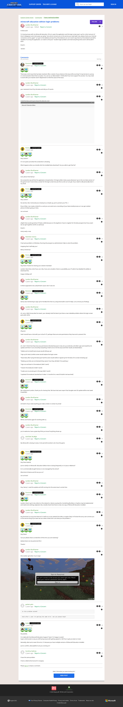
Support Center (35, 4)
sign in (26, 666)
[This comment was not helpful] (100, 65)
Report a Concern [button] (46, 27)
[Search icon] (89, 4)
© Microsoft (61, 703)
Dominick (28, 63)
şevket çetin (29, 604)
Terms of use (73, 700)
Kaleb (27, 623)
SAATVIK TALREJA (31, 437)
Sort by (99, 59)
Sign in (113, 4)
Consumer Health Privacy (50, 700)
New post (64, 675)
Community (38, 17)
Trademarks (81, 700)
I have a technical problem (51, 17)
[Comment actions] (101, 68)
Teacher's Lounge (49, 4)
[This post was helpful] (100, 26)
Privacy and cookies (63, 700)
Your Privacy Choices (36, 700)
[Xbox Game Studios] (69, 688)
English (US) (13, 700)
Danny (27, 148)
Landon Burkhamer (31, 25)
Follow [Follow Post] (94, 22)
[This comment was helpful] (97, 65)
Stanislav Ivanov (30, 237)
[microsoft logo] (110, 700)
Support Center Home (27, 17)
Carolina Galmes (30, 651)
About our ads (90, 700)
